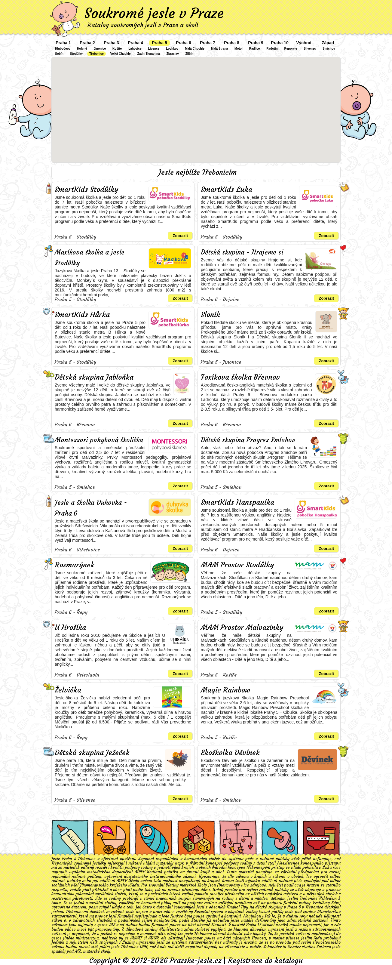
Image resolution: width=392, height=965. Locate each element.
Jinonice (99, 48)
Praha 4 (135, 42)
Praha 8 (231, 42)
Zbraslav (173, 53)
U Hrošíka (70, 627)
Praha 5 (159, 42)
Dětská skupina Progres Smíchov (248, 440)
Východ (303, 42)
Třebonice (96, 53)
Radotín (271, 48)
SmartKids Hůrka (82, 314)
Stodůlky (76, 53)
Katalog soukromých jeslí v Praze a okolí (142, 25)
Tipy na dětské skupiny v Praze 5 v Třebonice (282, 907)
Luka (327, 867)
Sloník (210, 314)
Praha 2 (87, 42)
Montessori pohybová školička (99, 440)
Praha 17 (253, 924)
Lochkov (172, 48)
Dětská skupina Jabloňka (94, 377)
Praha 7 (207, 42)
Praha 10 (279, 42)
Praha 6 (183, 42)
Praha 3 (111, 42)
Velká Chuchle (120, 53)
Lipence (154, 48)
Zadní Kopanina (148, 53)
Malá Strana (219, 48)
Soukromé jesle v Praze (154, 13)
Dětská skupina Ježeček (92, 752)
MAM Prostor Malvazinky (242, 627)
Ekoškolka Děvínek (230, 752)
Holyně (82, 48)
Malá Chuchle (194, 48)
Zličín (189, 53)
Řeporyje (290, 48)
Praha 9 (255, 42)
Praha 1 (63, 42)
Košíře (117, 48)
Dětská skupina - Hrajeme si (242, 252)
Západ (328, 42)
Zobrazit (180, 235)
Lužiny (128, 942)
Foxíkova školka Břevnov (240, 377)
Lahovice (134, 48)
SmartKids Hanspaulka (237, 502)
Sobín (59, 53)
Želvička (68, 690)
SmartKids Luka (226, 189)
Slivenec (310, 48)
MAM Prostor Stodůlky (237, 564)
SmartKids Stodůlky (86, 189)
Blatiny (172, 885)
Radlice (254, 48)
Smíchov (329, 48)
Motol (238, 48)
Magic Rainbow (225, 690)
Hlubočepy (62, 48)
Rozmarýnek (74, 564)
